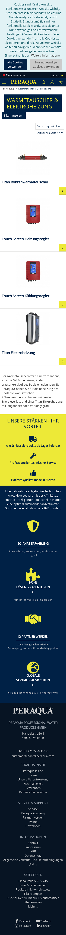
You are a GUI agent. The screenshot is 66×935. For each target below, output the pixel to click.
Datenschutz (33, 856)
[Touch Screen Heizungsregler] (33, 219)
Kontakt (33, 843)
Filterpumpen (33, 894)
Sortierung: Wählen (49, 126)
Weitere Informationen (46, 55)
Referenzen (33, 788)
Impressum (33, 847)
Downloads (33, 826)
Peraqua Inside (33, 771)
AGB (33, 851)
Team (33, 775)
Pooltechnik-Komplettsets (33, 889)
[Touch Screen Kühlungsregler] (33, 276)
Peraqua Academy (33, 813)
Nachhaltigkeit (33, 784)
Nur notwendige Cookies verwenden (46, 64)
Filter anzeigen (13, 115)
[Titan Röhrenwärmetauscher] (33, 162)
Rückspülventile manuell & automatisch (33, 898)
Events (33, 822)
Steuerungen (33, 902)
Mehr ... (33, 906)
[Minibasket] (60, 82)
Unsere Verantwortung (33, 779)
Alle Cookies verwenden (15, 64)
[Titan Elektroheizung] (33, 332)
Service (33, 809)
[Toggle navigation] (4, 82)
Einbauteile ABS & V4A (33, 881)
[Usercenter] (52, 82)
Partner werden (33, 817)
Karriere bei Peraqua (33, 792)
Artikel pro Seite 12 (49, 133)
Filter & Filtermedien (33, 885)
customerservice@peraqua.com (33, 756)
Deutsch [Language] (57, 75)
